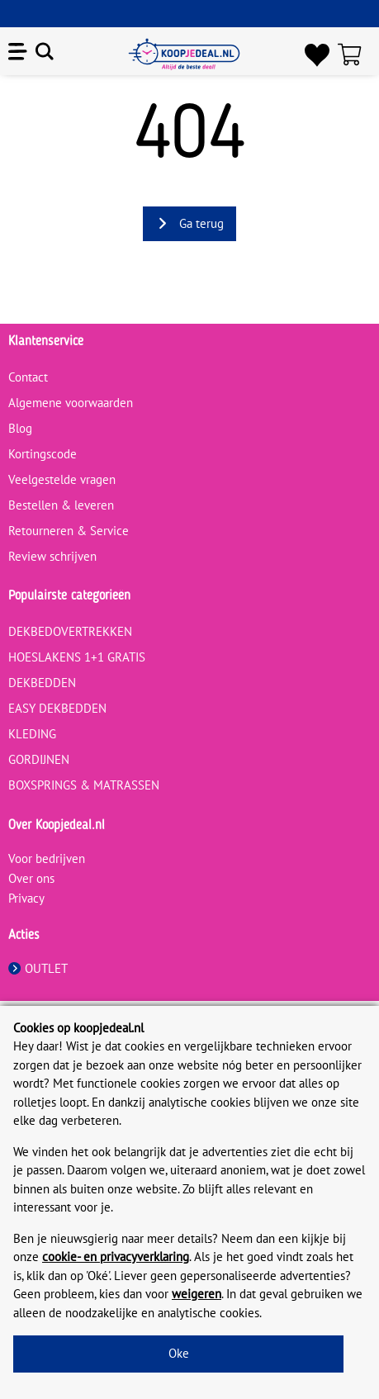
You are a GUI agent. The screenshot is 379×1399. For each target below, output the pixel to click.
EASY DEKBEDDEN (57, 708)
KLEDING (32, 734)
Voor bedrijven (46, 858)
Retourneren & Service (68, 530)
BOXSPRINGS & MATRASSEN (83, 785)
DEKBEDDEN (42, 682)
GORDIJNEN (38, 759)
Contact (28, 377)
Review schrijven (52, 556)
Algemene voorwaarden (70, 402)
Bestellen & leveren (61, 505)
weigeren (196, 1294)
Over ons (31, 878)
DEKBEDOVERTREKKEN (70, 631)
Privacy (26, 898)
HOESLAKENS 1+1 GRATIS (76, 657)
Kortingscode (42, 454)
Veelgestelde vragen (62, 479)
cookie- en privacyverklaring (115, 1256)
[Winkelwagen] (354, 54)
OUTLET (38, 968)
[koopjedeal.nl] (184, 55)
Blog (20, 428)
